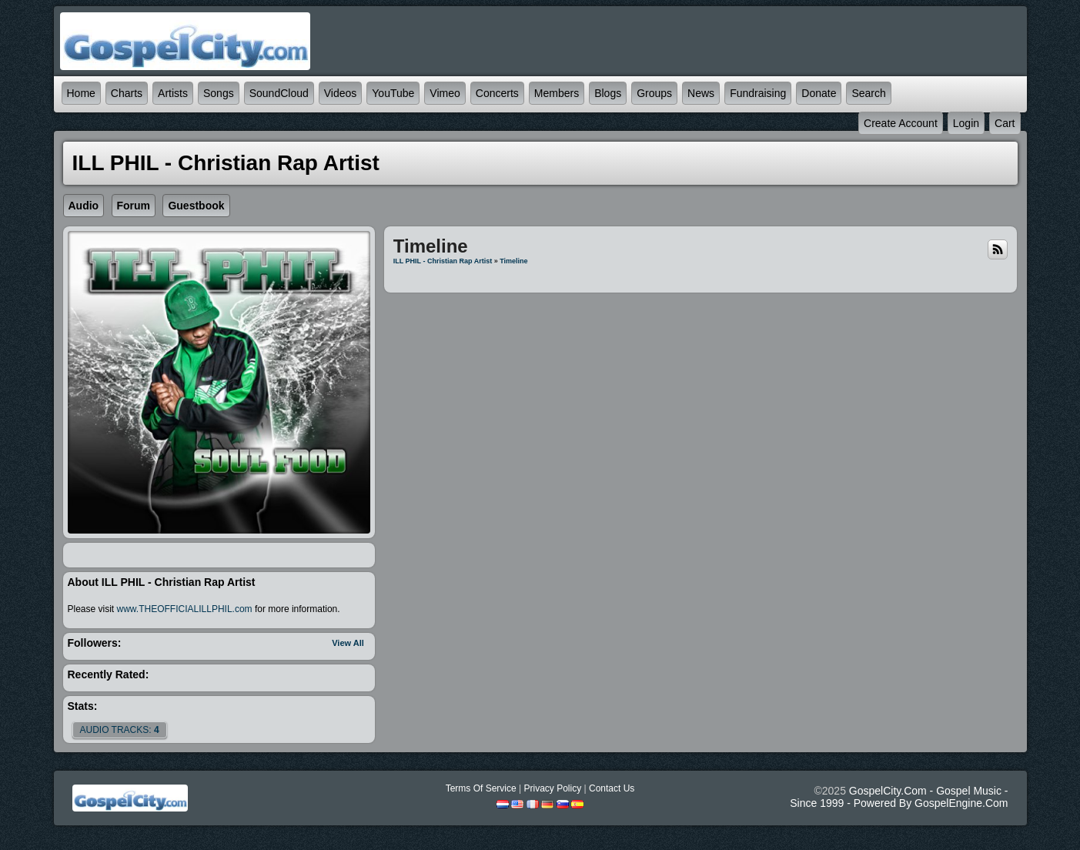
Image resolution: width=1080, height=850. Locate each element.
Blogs (607, 93)
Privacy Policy (552, 788)
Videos (340, 93)
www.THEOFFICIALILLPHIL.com (184, 609)
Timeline (513, 261)
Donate (818, 93)
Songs (218, 93)
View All (348, 643)
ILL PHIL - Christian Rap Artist (442, 261)
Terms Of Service (481, 788)
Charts (126, 93)
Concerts (497, 93)
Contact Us (611, 788)
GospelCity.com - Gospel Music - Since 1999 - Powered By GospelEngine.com (899, 797)
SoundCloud (279, 93)
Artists (173, 93)
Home (81, 93)
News (700, 93)
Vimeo (445, 93)
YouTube (393, 93)
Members (556, 93)
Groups (654, 93)
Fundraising (758, 93)
